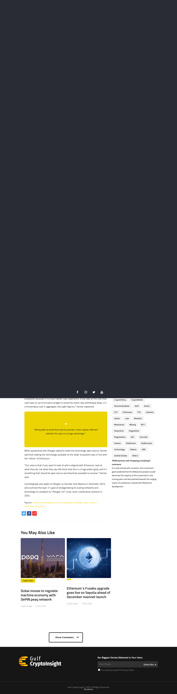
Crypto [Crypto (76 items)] (117, 381)
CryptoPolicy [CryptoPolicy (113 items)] (120, 399)
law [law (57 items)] (127, 418)
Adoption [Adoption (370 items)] (118, 356)
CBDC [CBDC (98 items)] (117, 374)
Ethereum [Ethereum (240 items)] (127, 412)
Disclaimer (88, 689)
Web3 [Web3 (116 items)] (135, 455)
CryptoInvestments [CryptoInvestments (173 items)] (135, 393)
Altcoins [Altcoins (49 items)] (143, 356)
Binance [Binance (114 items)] (129, 362)
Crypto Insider (26, 606)
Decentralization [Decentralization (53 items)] (122, 405)
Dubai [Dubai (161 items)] (146, 405)
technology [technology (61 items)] (119, 449)
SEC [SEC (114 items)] (133, 436)
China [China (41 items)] (127, 374)
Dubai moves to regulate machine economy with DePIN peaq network (39, 595)
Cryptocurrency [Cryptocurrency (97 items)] (121, 387)
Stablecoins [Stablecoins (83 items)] (146, 443)
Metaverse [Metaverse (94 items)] (119, 424)
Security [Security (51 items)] (143, 436)
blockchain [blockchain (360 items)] (127, 368)
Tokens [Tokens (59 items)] (133, 449)
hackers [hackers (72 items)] (150, 412)
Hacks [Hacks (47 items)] (117, 418)
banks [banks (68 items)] (117, 362)
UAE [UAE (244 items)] (144, 449)
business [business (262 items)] (141, 368)
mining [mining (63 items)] (132, 424)
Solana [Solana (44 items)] (117, 443)
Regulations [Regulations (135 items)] (120, 436)
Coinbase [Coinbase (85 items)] (139, 374)
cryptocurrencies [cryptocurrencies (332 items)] (134, 381)
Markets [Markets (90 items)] (138, 418)
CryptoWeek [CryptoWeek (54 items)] (137, 399)
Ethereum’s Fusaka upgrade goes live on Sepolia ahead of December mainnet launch (88, 592)
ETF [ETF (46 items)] (116, 412)
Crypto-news (28, 580)
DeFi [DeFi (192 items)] (137, 405)
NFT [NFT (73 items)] (143, 424)
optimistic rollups (63, 376)
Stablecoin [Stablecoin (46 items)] (131, 443)
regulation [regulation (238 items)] (134, 430)
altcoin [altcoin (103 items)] (131, 356)
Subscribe (149, 664)
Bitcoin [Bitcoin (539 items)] (141, 362)
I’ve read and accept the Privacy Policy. (116, 670)
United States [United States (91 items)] (120, 455)
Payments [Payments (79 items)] (119, 430)
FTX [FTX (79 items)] (139, 412)
